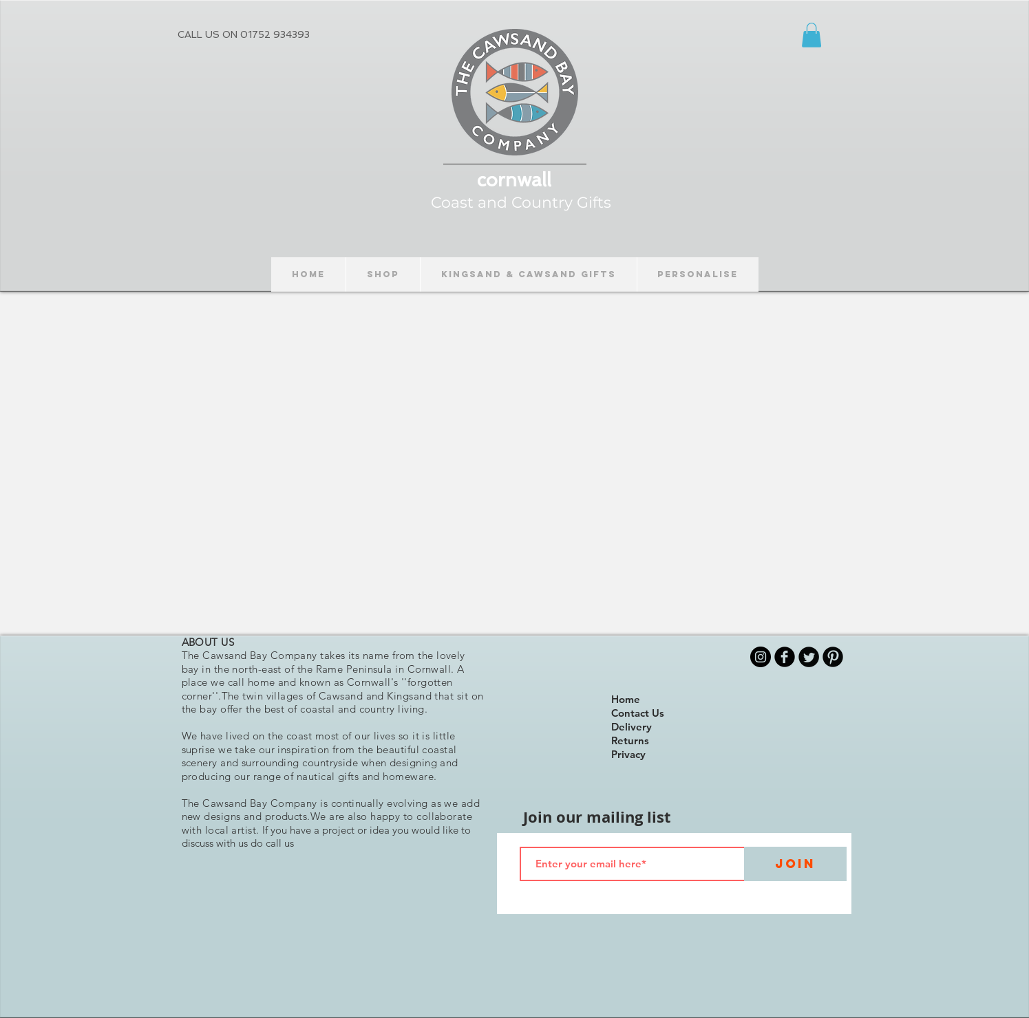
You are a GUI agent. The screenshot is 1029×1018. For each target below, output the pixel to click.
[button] (811, 35)
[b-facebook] (784, 657)
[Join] (795, 864)
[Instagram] (760, 657)
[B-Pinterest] (833, 657)
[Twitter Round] (808, 657)
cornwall (514, 180)
